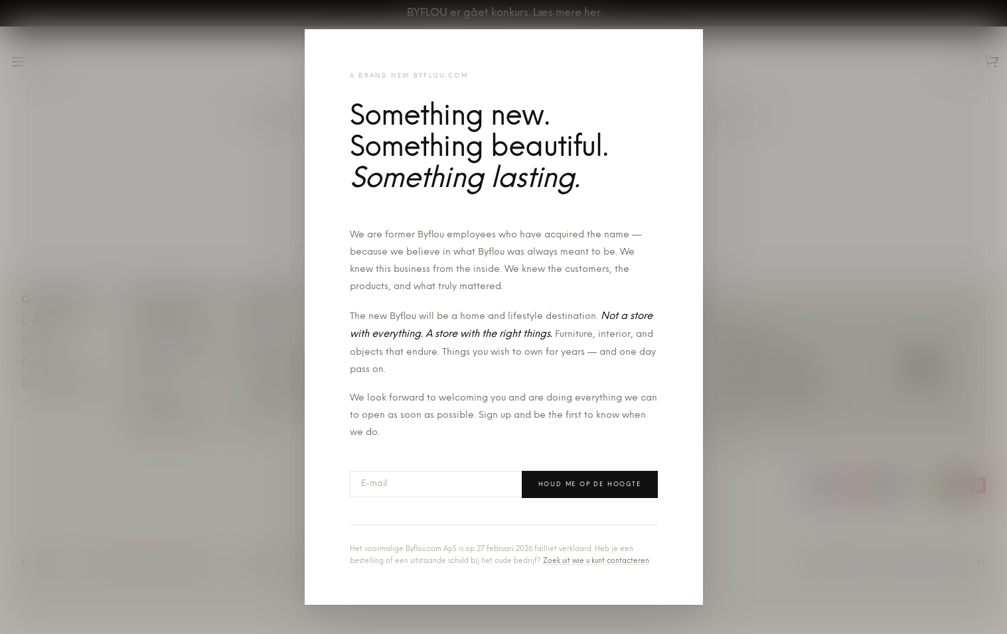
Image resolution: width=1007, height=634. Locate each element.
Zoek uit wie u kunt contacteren (596, 561)
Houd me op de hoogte (589, 484)
